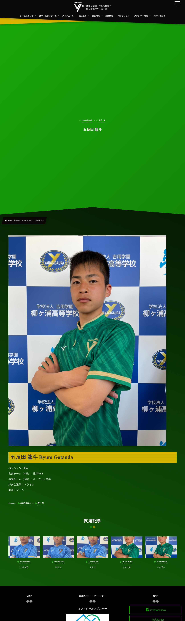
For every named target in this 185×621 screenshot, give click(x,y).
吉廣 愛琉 (161, 570)
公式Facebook (158, 610)
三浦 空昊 (24, 570)
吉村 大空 (127, 570)
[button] (177, 4)
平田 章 (58, 570)
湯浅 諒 (93, 570)
